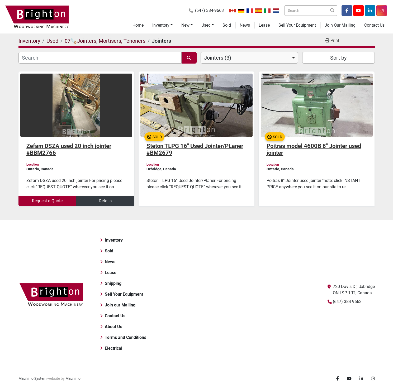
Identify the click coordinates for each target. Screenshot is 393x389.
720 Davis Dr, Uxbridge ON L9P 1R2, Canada (354, 289)
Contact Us (374, 25)
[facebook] (347, 10)
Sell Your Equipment (297, 25)
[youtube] (358, 10)
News (245, 25)
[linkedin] (370, 10)
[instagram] (381, 10)
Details (105, 200)
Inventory (160, 25)
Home (138, 25)
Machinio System (32, 378)
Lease (264, 25)
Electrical (113, 348)
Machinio (73, 378)
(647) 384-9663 (209, 10)
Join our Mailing (340, 25)
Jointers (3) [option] (217, 58)
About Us (113, 326)
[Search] (311, 10)
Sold (226, 25)
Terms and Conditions (125, 337)
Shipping (113, 283)
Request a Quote (47, 200)
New (185, 25)
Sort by (338, 58)
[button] (162, 25)
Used (206, 25)
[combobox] (249, 58)
